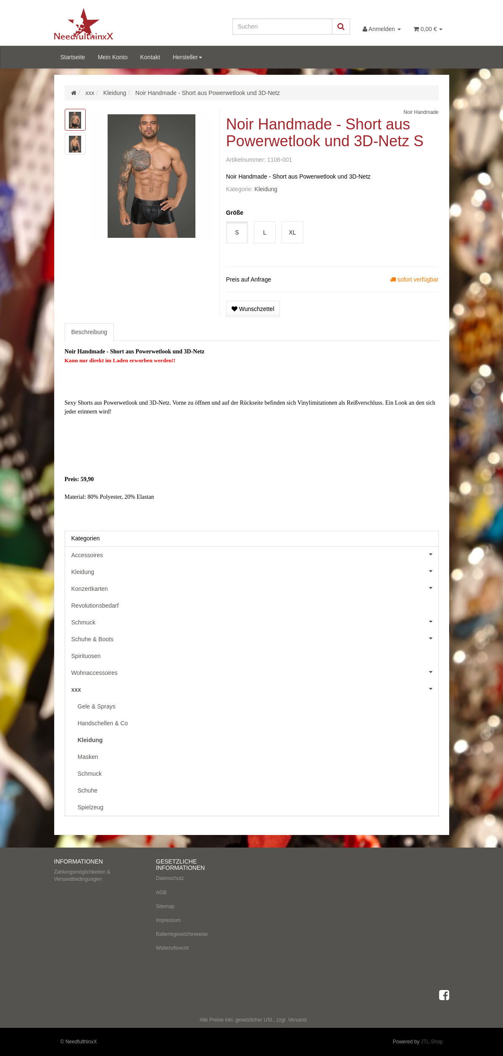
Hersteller (187, 57)
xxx (254, 688)
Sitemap (165, 906)
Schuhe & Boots (254, 638)
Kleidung (266, 189)
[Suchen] (282, 26)
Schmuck (254, 621)
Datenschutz (170, 878)
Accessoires (254, 554)
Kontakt (150, 57)
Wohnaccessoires (254, 671)
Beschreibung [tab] (89, 332)
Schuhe (87, 790)
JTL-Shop (431, 1042)
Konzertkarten (254, 587)
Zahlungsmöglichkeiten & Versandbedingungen (82, 875)
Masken (88, 756)
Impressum (168, 920)
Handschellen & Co (103, 723)
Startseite (73, 57)
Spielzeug (91, 807)
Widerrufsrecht (172, 948)
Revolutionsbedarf (95, 605)
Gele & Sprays (97, 706)
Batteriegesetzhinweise (182, 934)
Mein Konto (113, 57)
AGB (161, 892)
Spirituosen (86, 656)
